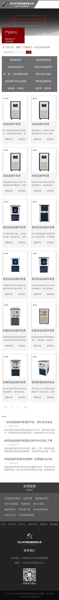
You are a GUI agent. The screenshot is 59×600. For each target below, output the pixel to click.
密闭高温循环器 (43, 81)
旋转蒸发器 (15, 60)
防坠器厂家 (24, 509)
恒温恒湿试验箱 (12, 498)
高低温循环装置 (43, 60)
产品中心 (27, 47)
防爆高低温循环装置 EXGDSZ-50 (43, 330)
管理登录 (36, 597)
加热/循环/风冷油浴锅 (15, 81)
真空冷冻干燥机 (43, 74)
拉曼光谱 (27, 498)
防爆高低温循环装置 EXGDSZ (14, 382)
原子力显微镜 (11, 504)
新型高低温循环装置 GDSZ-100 (14, 279)
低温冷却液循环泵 (43, 67)
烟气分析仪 (38, 504)
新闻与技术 (33, 524)
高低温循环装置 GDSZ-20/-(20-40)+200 (12, 175)
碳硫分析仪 (10, 509)
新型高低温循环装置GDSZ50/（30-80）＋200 (14, 227)
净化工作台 (10, 515)
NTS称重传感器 (26, 515)
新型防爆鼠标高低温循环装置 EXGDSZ (43, 382)
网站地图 (54, 524)
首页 (18, 47)
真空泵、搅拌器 (43, 88)
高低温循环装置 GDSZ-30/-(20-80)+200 (40, 175)
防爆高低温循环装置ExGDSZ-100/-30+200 (14, 330)
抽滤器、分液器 (15, 88)
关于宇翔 (12, 524)
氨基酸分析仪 (42, 498)
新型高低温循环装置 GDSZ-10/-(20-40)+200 (43, 227)
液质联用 (25, 504)
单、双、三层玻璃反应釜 (15, 74)
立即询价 (21, 139)
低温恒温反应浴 (15, 67)
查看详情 (9, 139)
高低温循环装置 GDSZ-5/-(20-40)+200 (12, 124)
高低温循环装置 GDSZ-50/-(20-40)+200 (40, 124)
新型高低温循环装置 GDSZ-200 (43, 279)
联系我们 (44, 524)
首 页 (3, 524)
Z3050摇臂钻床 (40, 509)
